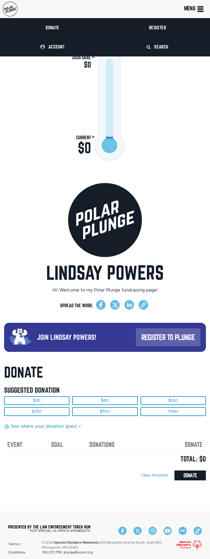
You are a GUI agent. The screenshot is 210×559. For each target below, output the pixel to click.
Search (157, 46)
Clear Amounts (154, 475)
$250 (37, 411)
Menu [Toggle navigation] (194, 9)
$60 (105, 401)
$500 (105, 411)
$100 (173, 401)
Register (157, 27)
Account (52, 46)
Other (173, 411)
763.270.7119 (51, 552)
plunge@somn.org (78, 552)
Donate (52, 27)
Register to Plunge (168, 337)
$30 (36, 401)
